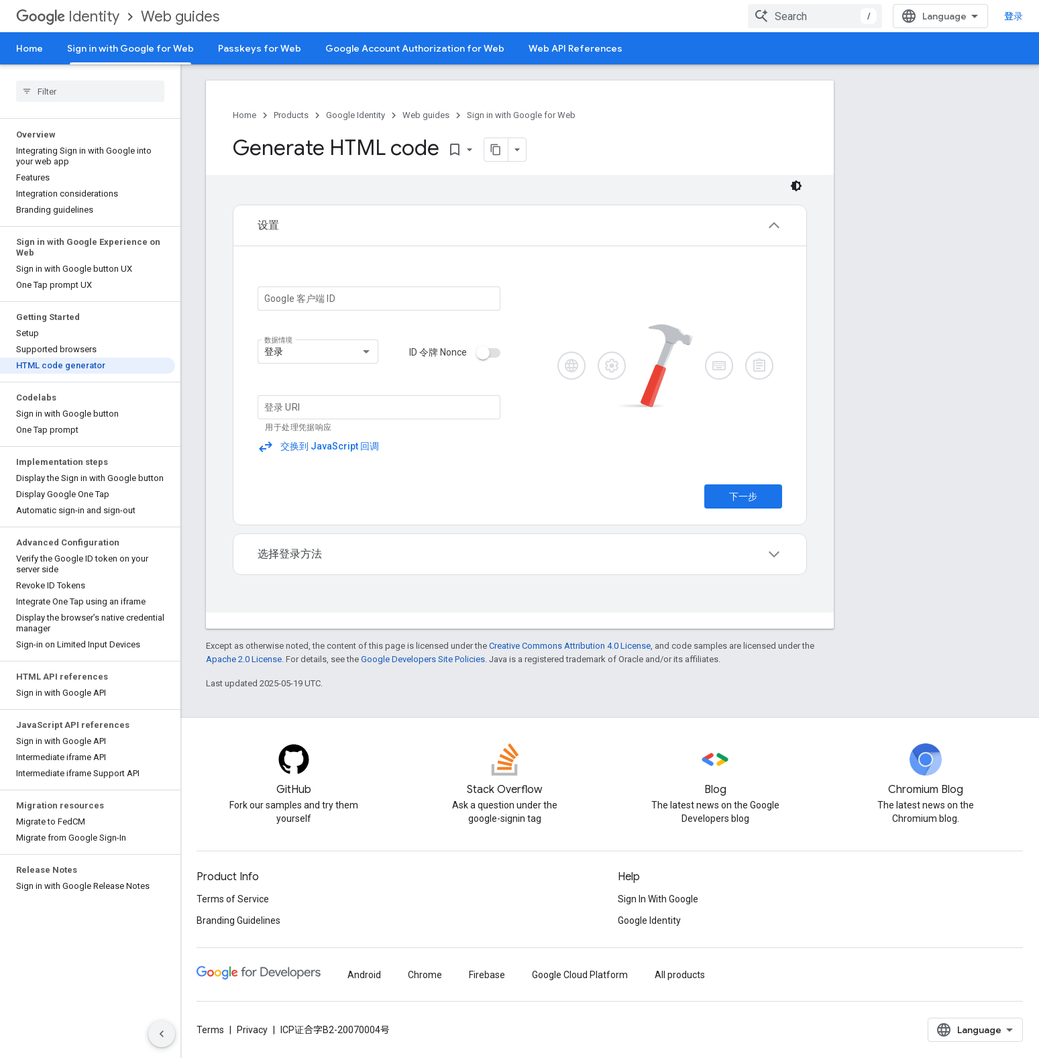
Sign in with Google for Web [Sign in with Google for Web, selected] (130, 48)
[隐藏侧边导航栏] (161, 1033)
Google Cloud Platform (580, 974)
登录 (1013, 16)
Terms (210, 1029)
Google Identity (355, 115)
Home (29, 48)
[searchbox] (90, 91)
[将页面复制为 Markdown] (496, 149)
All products (680, 974)
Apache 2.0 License (244, 659)
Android (364, 974)
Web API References (575, 48)
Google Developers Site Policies (423, 659)
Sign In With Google (658, 899)
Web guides (180, 16)
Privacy (252, 1029)
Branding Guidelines (238, 920)
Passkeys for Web (259, 48)
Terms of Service (233, 899)
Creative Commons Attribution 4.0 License (570, 646)
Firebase (487, 974)
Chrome (425, 974)
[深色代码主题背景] (796, 186)
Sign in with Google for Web (521, 115)
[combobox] (815, 16)
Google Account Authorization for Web (414, 48)
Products (291, 115)
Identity (67, 16)
